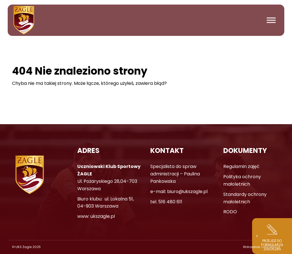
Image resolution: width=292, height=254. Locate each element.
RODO (230, 211)
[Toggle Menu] (271, 20)
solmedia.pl (270, 247)
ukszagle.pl (102, 216)
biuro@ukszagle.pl (187, 191)
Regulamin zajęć (241, 166)
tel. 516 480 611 (166, 201)
